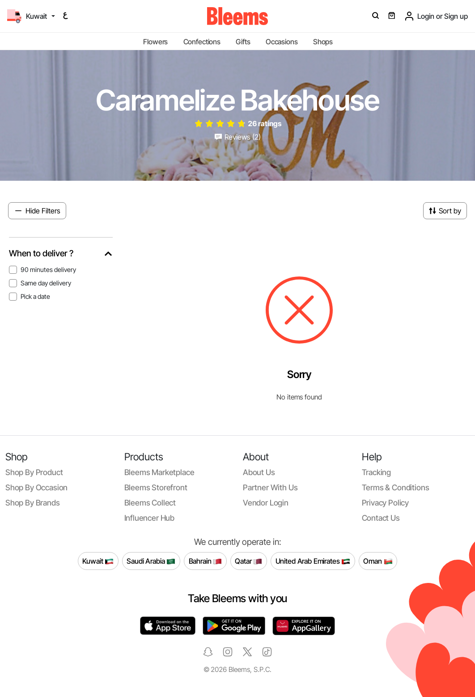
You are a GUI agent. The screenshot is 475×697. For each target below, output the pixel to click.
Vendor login (265, 502)
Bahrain (205, 561)
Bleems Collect (150, 502)
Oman (377, 561)
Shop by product (34, 472)
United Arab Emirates (313, 561)
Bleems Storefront (155, 487)
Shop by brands (32, 502)
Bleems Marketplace (159, 472)
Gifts (243, 41)
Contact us (381, 518)
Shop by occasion (36, 487)
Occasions (282, 41)
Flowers (155, 41)
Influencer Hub (149, 518)
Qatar (248, 561)
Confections (202, 41)
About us (259, 472)
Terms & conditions (395, 487)
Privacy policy (385, 502)
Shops (323, 41)
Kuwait (98, 561)
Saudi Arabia (151, 561)
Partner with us (270, 487)
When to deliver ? (41, 253)
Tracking (376, 472)
